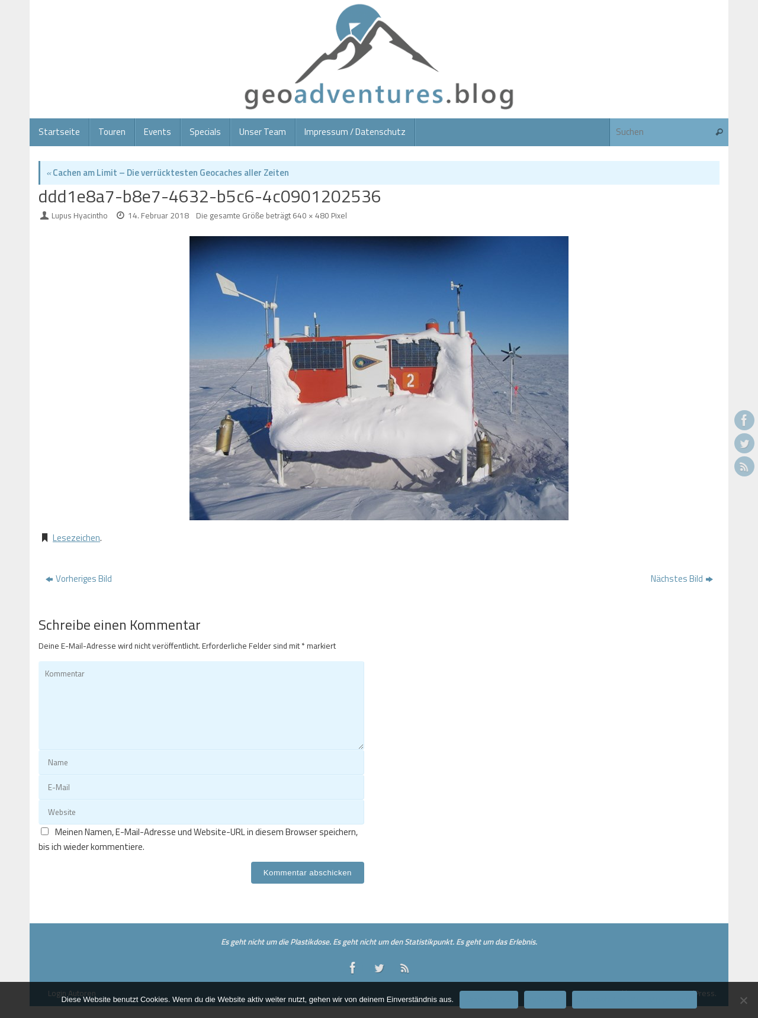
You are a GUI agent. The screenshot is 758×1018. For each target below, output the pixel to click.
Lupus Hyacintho (80, 215)
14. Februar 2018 (158, 215)
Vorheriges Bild (79, 578)
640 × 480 (311, 215)
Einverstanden (488, 999)
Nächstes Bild (682, 578)
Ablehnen (545, 999)
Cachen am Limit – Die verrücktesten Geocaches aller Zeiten (167, 172)
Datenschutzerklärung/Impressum (634, 999)
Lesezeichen (76, 538)
